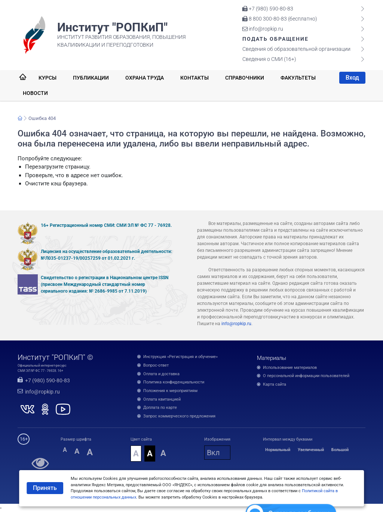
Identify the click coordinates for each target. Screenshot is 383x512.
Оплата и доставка (161, 373)
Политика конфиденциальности (173, 382)
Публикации (91, 78)
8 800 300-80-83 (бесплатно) (279, 19)
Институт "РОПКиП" (112, 27)
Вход (352, 77)
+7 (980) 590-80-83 (267, 9)
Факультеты (298, 78)
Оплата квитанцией (162, 399)
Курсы (47, 78)
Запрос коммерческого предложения (179, 416)
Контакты (194, 78)
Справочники (244, 78)
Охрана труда (144, 78)
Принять (45, 487)
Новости (35, 93)
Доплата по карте (160, 407)
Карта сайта (274, 384)
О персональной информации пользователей (306, 375)
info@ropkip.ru (262, 29)
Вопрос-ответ (156, 365)
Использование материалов (290, 367)
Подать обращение (275, 39)
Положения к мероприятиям (170, 390)
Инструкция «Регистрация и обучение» (180, 356)
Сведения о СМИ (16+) (269, 59)
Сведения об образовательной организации (296, 49)
